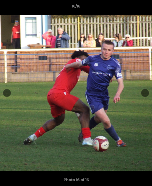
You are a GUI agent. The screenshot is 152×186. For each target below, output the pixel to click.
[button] (146, 7)
